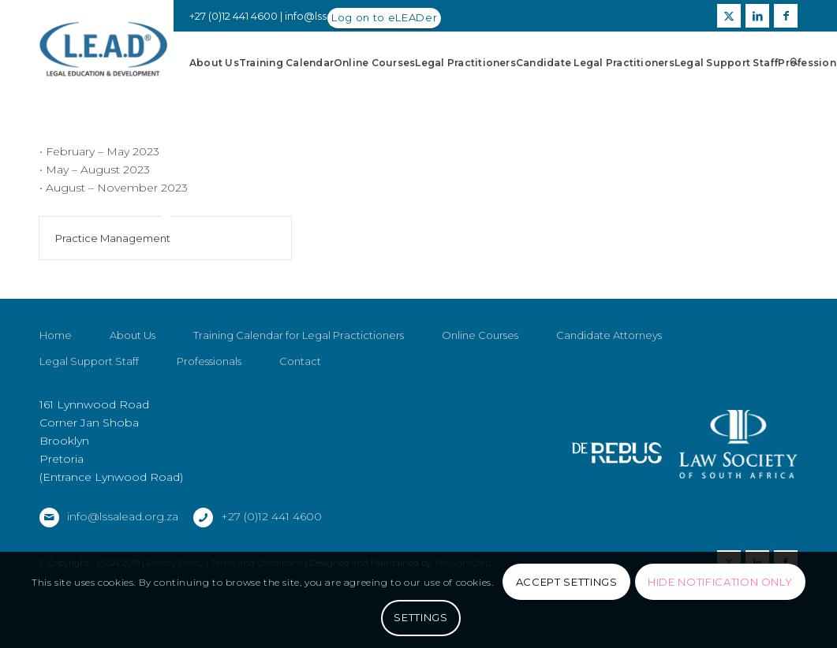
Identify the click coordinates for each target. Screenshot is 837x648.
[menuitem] (214, 63)
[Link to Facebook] (786, 16)
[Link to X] (729, 16)
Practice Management (112, 238)
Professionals (209, 361)
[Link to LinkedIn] (757, 16)
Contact (300, 361)
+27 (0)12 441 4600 (271, 516)
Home (55, 336)
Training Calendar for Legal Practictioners (298, 336)
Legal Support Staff (89, 361)
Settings (420, 617)
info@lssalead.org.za (122, 516)
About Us (132, 336)
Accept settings (567, 581)
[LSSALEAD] (103, 49)
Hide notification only (720, 581)
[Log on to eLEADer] (384, 18)
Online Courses (480, 336)
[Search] (794, 63)
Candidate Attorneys (609, 336)
